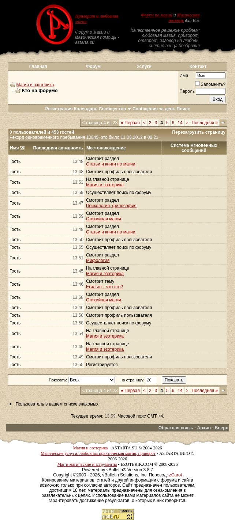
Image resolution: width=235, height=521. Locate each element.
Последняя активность (58, 148)
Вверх (221, 427)
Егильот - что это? (104, 286)
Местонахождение (106, 148)
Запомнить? (210, 84)
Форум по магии (156, 15)
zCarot (175, 475)
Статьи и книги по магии (110, 164)
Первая (130, 122)
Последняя (205, 122)
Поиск (183, 108)
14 (180, 122)
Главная (38, 66)
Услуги (144, 66)
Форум (93, 66)
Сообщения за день (154, 108)
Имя (183, 75)
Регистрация (58, 108)
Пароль (187, 91)
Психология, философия (111, 205)
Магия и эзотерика (35, 84)
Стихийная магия (103, 218)
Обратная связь (175, 427)
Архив (204, 427)
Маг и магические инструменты (87, 464)
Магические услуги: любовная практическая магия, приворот (98, 453)
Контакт (198, 66)
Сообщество (115, 108)
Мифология (97, 260)
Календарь (86, 108)
